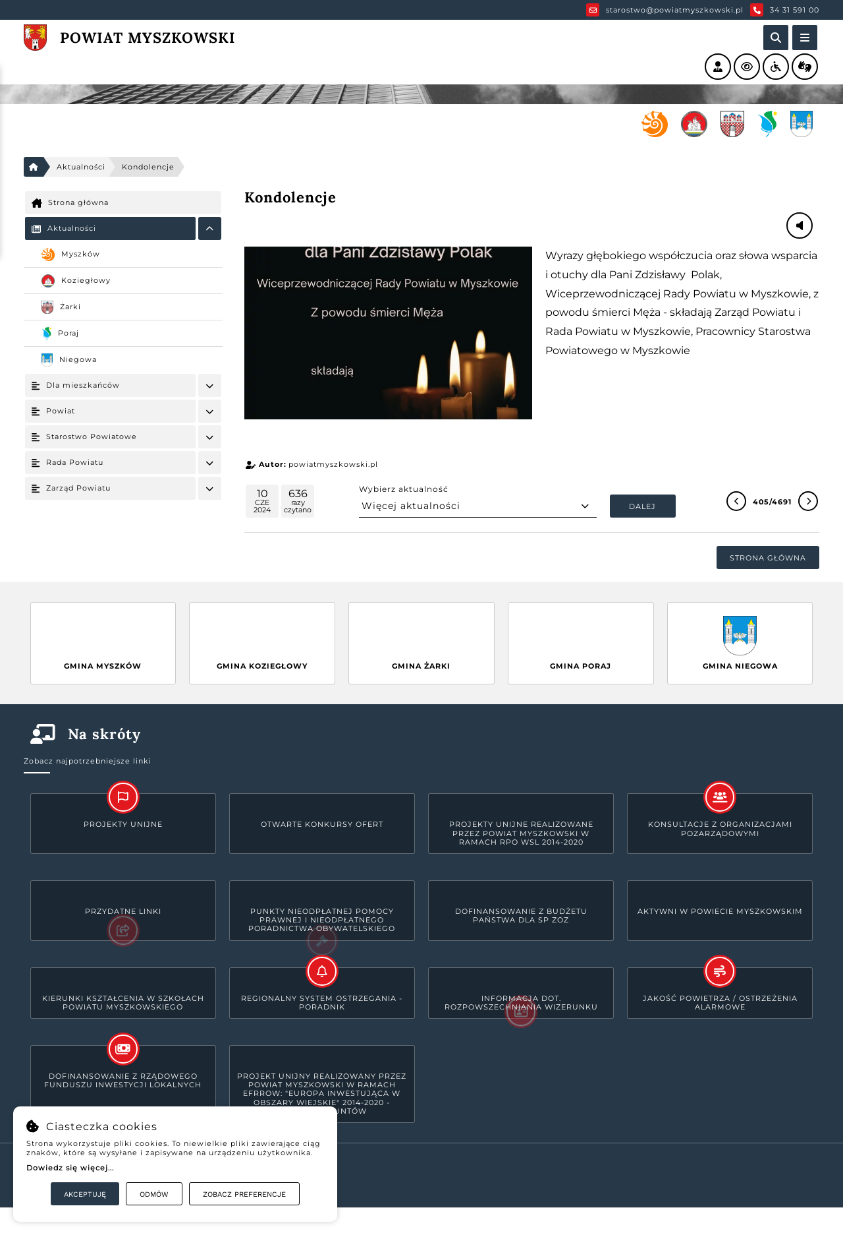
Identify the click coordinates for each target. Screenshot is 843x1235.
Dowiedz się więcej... (70, 1167)
